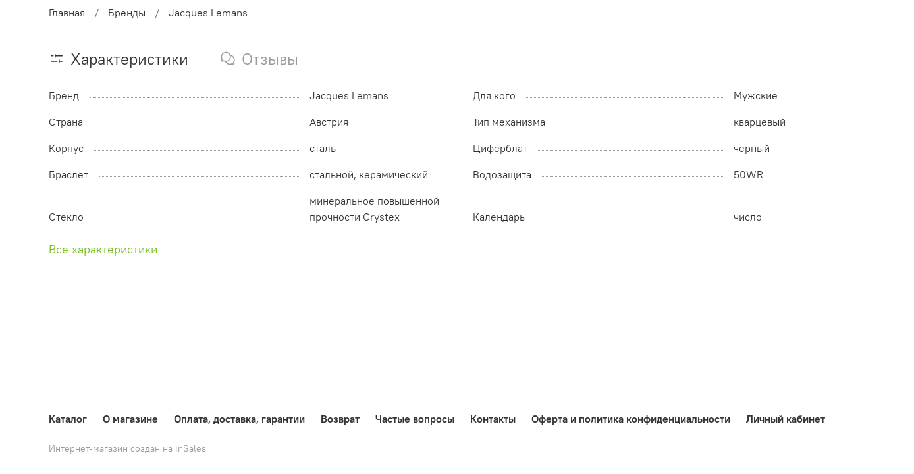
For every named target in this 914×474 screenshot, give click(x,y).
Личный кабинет (785, 418)
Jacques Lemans (208, 12)
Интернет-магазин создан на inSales (127, 448)
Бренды (127, 12)
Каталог (68, 418)
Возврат (340, 418)
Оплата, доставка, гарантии (239, 418)
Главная (67, 12)
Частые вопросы (414, 418)
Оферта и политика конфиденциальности (630, 418)
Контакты (493, 418)
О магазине (130, 418)
